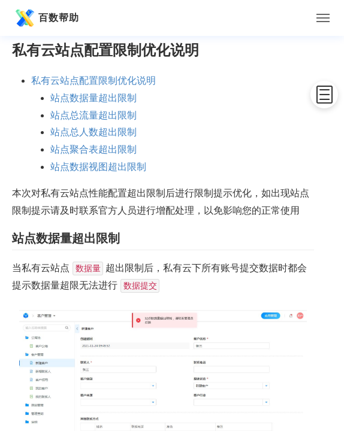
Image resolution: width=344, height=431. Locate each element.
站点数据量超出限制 (93, 98)
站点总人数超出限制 (93, 132)
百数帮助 (45, 18)
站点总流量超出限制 (93, 115)
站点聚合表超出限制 (93, 149)
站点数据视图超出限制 (98, 167)
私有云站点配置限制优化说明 (93, 80)
